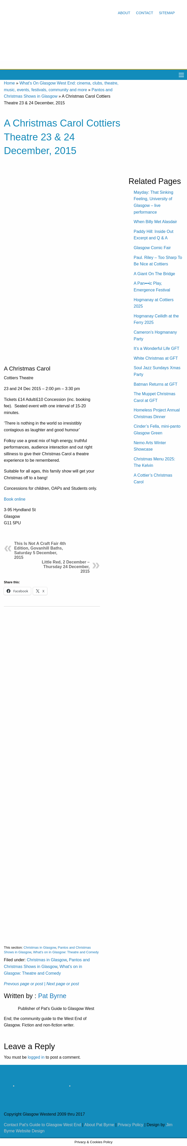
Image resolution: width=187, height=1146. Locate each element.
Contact (144, 13)
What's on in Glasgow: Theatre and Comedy (65, 952)
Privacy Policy (130, 1125)
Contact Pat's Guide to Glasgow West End (42, 1125)
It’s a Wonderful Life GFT (156, 348)
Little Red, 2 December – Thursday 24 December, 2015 (66, 567)
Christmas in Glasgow (40, 947)
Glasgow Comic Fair (152, 248)
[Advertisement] (52, 771)
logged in (36, 1057)
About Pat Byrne (99, 1125)
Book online (15, 499)
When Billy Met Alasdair (155, 222)
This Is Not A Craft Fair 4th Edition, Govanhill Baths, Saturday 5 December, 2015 (40, 550)
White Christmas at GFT (156, 358)
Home (9, 83)
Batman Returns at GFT (155, 384)
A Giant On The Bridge (154, 274)
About (124, 13)
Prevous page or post (23, 984)
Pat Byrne (52, 995)
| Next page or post (61, 984)
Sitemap (167, 13)
